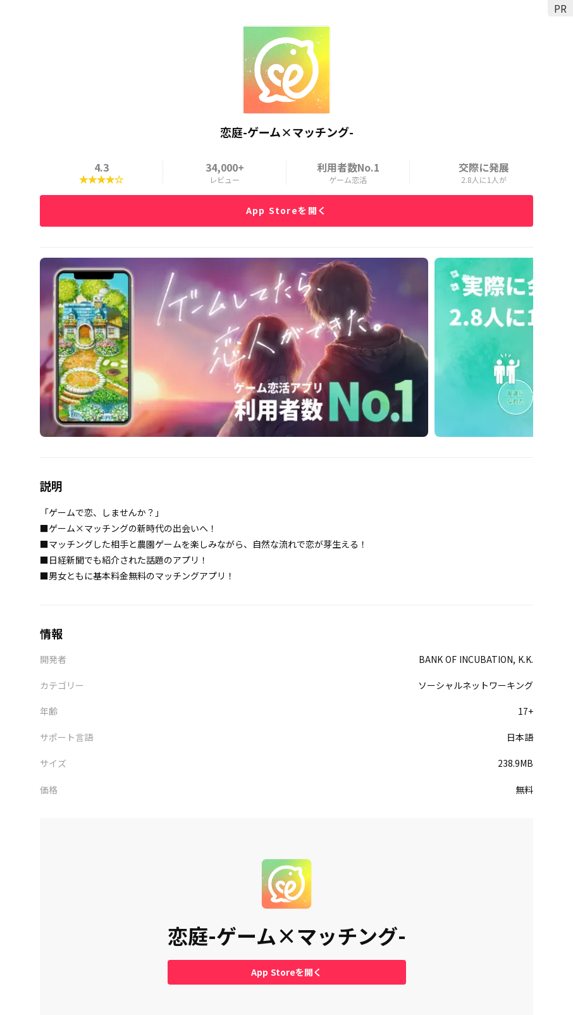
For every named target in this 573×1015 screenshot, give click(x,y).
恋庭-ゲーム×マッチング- (287, 935)
